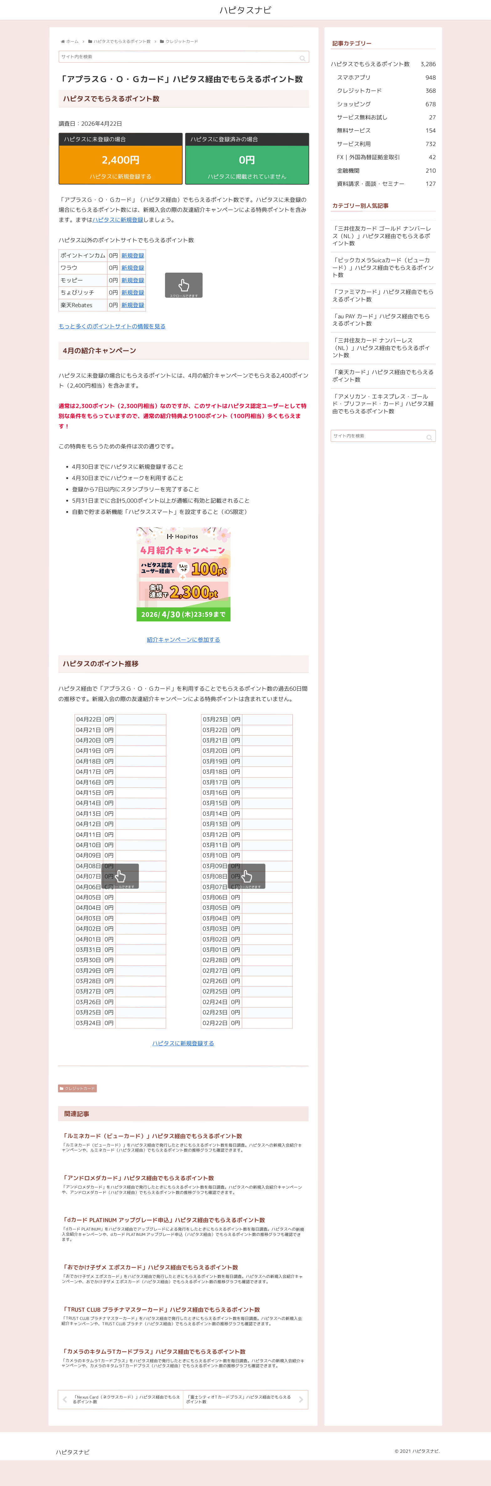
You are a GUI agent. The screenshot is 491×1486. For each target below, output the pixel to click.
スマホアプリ (386, 78)
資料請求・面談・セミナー (386, 184)
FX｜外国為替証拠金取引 (386, 158)
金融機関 (386, 171)
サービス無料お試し (386, 117)
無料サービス (386, 131)
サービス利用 (386, 144)
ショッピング (386, 104)
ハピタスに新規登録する (183, 1044)
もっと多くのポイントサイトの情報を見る (112, 326)
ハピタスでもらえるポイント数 (383, 65)
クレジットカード (77, 1088)
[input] (184, 57)
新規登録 (132, 255)
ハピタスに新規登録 (117, 220)
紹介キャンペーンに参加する (183, 640)
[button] (302, 58)
